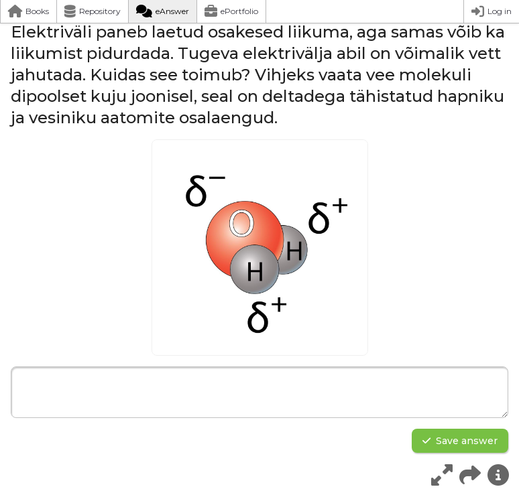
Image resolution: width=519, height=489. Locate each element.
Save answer (460, 441)
